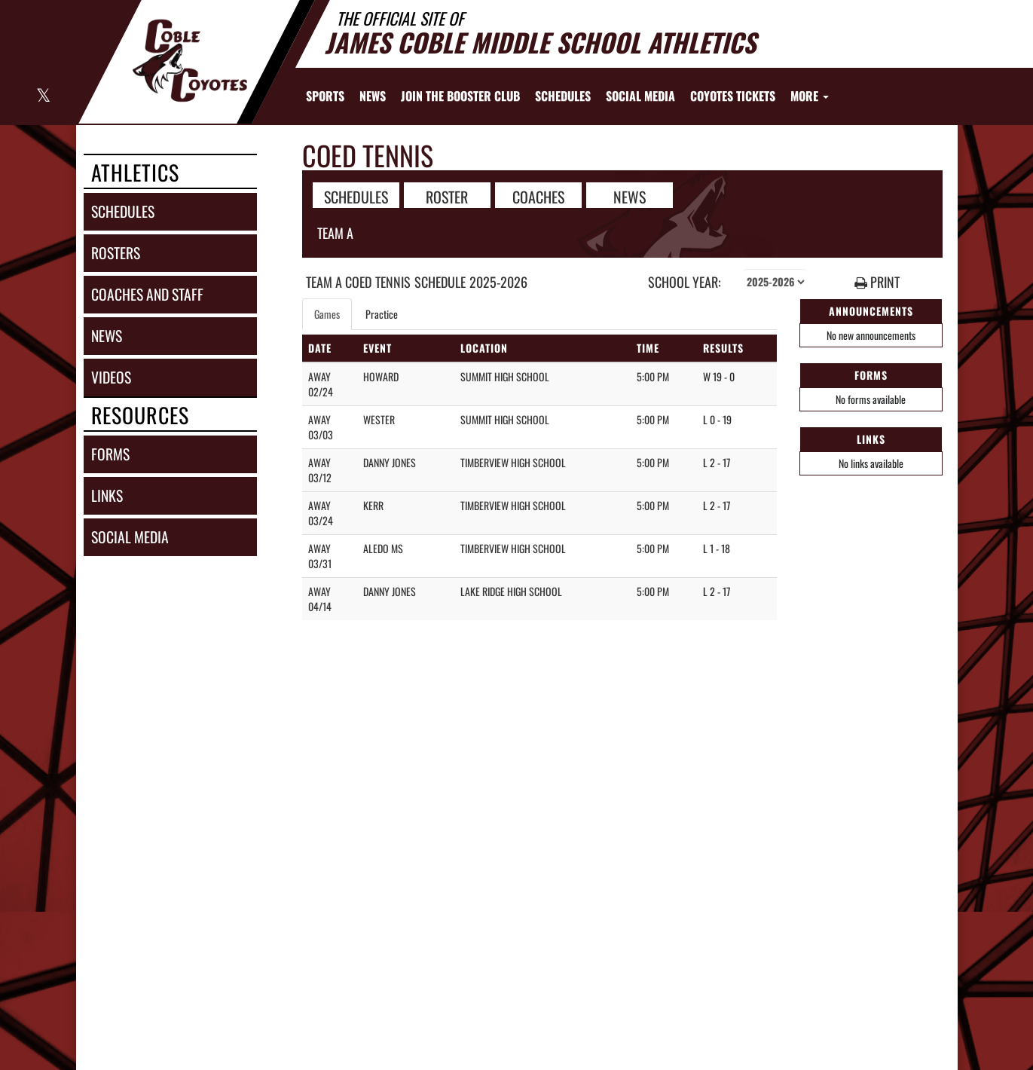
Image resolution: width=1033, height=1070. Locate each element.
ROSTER (447, 195)
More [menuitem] (809, 96)
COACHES (538, 195)
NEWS (629, 195)
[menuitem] (372, 96)
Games (327, 314)
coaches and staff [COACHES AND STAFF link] (147, 294)
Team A (335, 233)
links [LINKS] (107, 495)
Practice (381, 314)
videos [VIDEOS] (111, 377)
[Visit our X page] (42, 97)
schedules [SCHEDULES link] (122, 211)
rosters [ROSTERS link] (115, 253)
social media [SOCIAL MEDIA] (130, 537)
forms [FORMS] (110, 454)
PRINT (877, 282)
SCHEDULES (356, 195)
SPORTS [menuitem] (325, 96)
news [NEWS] (106, 336)
